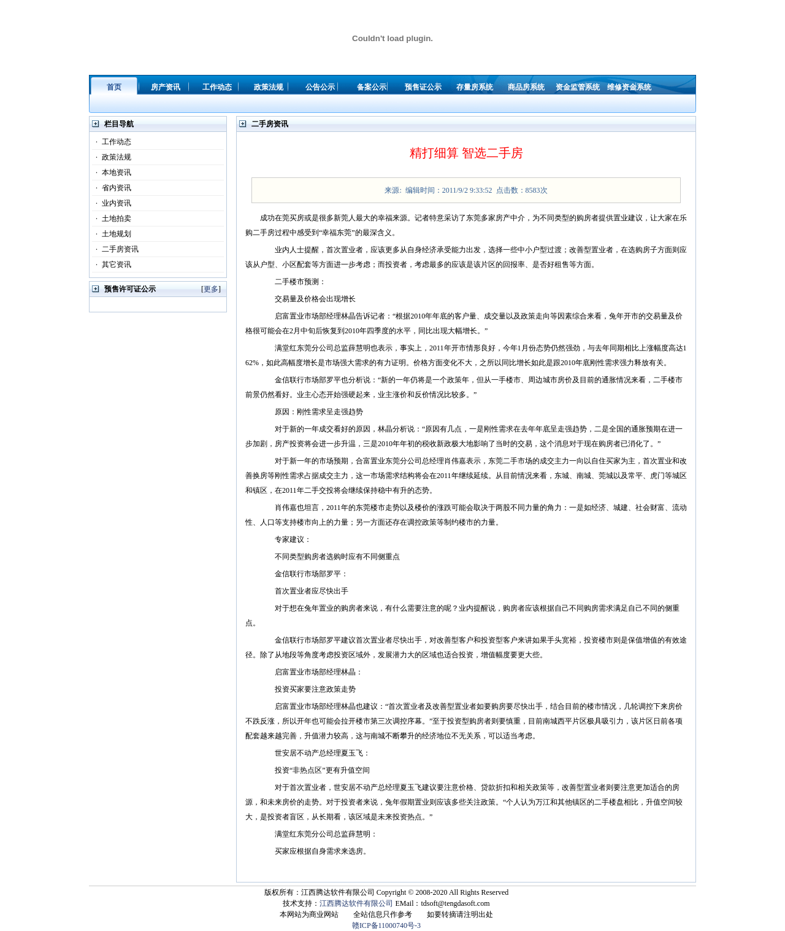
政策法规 (111, 157)
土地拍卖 (111, 218)
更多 (211, 289)
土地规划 (111, 233)
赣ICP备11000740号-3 (386, 925)
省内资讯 (111, 187)
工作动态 (111, 141)
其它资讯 (111, 264)
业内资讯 (111, 203)
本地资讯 (111, 172)
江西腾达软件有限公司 (356, 903)
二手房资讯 (115, 249)
